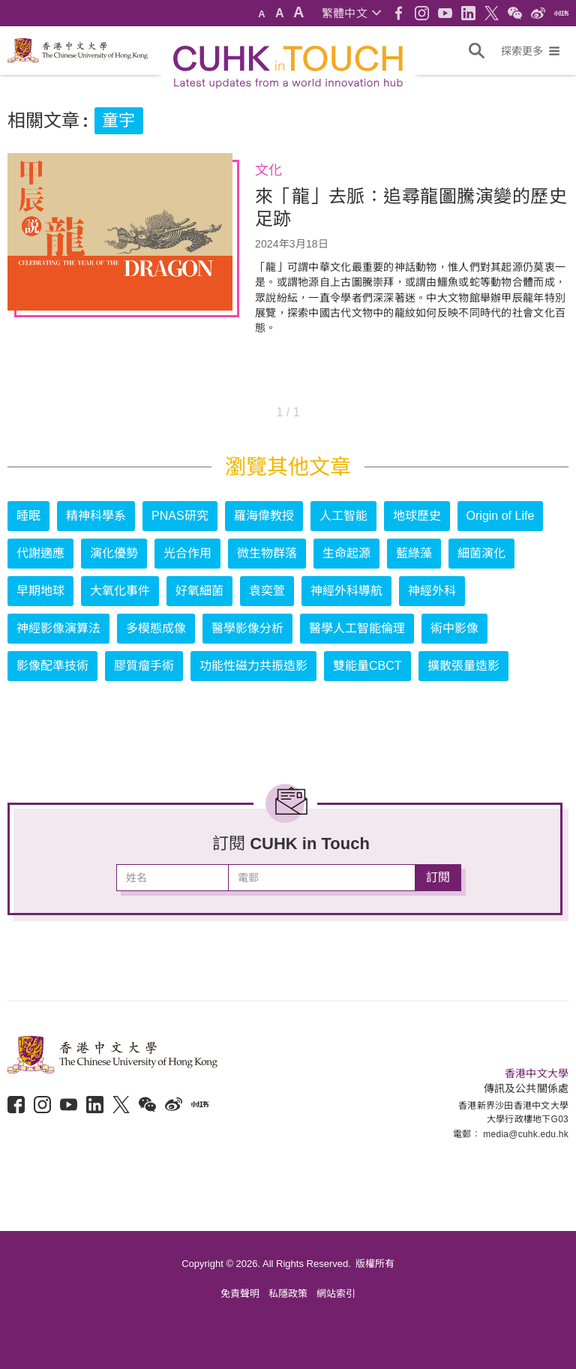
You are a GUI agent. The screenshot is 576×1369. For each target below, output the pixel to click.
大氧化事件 (120, 590)
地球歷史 (417, 515)
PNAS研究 (180, 515)
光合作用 (188, 553)
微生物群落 (267, 553)
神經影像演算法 (58, 628)
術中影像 (454, 628)
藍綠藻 (414, 553)
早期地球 (40, 590)
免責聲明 (240, 1293)
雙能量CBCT (367, 665)
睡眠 (28, 515)
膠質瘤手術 (144, 665)
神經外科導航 (346, 590)
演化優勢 (114, 553)
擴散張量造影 (464, 665)
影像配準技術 (52, 665)
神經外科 (432, 590)
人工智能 (344, 515)
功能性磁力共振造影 (254, 665)
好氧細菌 (200, 590)
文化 (268, 170)
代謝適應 (40, 553)
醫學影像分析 (248, 628)
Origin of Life (500, 515)
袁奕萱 (267, 590)
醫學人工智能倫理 (357, 628)
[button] (351, 13)
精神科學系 (96, 515)
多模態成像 (156, 628)
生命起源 (346, 553)
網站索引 (336, 1293)
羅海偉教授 (264, 515)
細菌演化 (482, 553)
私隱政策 (288, 1293)
